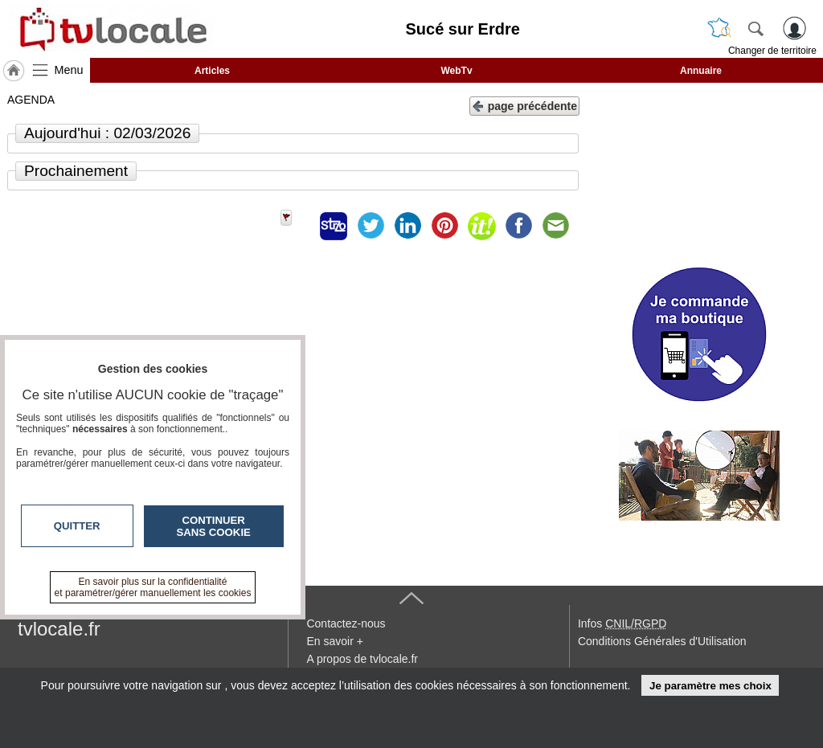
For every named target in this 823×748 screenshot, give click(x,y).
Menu (69, 69)
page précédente (524, 104)
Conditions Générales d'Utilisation (662, 641)
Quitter (77, 526)
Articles (212, 70)
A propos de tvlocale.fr (362, 658)
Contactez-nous (345, 623)
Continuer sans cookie (214, 526)
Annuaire (701, 70)
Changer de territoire (772, 50)
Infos (622, 623)
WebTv (456, 70)
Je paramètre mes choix (710, 686)
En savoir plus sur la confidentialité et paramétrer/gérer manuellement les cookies (153, 587)
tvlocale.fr (59, 629)
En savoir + (334, 641)
